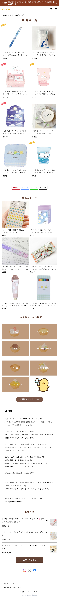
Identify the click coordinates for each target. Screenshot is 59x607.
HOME (5, 15)
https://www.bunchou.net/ (15, 502)
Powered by (29, 595)
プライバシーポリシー (11, 584)
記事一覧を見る (29, 560)
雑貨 (11, 15)
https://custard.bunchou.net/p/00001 (20, 473)
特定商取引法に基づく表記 (12, 588)
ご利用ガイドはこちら (29, 399)
